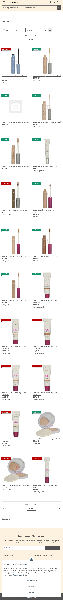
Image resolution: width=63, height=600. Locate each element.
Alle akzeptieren (32, 580)
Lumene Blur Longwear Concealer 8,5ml (47, 76)
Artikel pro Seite (32, 30)
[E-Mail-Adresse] (24, 548)
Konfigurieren (31, 586)
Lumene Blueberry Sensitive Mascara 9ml (14, 77)
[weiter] (59, 39)
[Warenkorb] (58, 2)
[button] (50, 2)
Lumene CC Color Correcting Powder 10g (47, 439)
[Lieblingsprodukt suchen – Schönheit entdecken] (29, 7)
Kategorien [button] (6, 519)
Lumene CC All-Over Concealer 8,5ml (14, 256)
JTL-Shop (35, 597)
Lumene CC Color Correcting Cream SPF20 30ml (45, 301)
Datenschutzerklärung (40, 541)
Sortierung (17, 30)
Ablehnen (32, 592)
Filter (6, 30)
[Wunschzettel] (54, 2)
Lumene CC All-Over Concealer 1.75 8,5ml (45, 211)
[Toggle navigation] (4, 1)
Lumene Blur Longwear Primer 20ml (45, 166)
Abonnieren (53, 548)
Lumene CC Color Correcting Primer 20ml (45, 486)
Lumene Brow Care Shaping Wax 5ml (14, 210)
